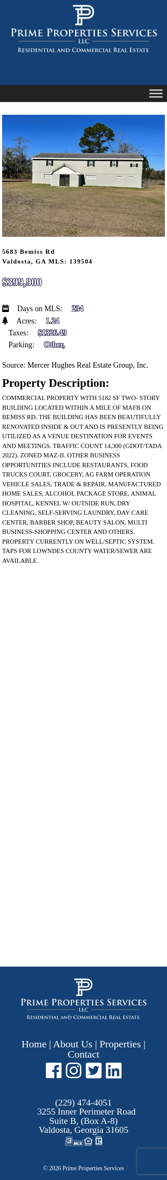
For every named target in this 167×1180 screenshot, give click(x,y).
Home (35, 1044)
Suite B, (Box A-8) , (86, 1120)
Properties (120, 1044)
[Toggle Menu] (156, 93)
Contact (83, 1054)
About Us (73, 1044)
